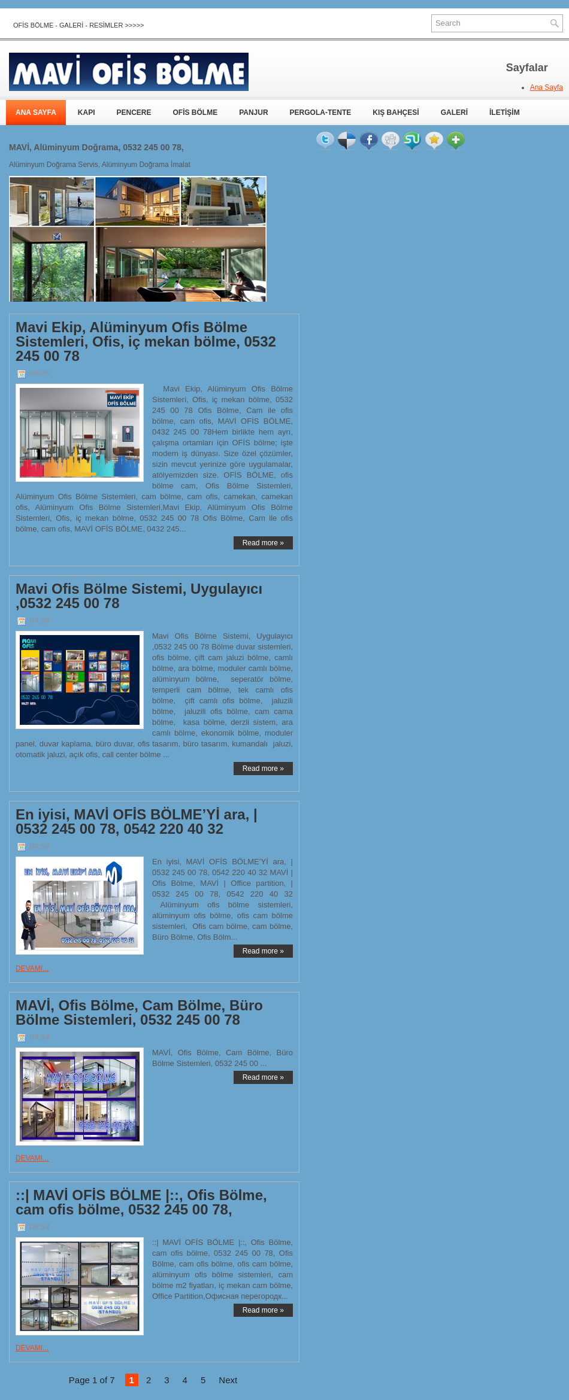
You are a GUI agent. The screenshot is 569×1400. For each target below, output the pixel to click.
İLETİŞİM (504, 112)
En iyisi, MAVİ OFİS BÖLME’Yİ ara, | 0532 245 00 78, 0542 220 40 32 (137, 821)
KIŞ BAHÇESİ (396, 112)
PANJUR (253, 112)
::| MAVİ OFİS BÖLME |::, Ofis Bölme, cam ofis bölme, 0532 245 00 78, (141, 1202)
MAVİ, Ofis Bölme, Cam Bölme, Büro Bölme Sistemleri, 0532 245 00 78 (139, 1012)
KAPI (86, 112)
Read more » (263, 543)
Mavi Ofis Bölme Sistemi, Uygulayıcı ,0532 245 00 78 (139, 596)
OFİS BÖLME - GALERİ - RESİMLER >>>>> (78, 25)
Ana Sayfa (546, 87)
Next (228, 1380)
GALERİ (454, 112)
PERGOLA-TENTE (321, 112)
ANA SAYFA (36, 112)
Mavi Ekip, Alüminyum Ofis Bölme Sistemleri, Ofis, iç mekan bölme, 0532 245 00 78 (146, 341)
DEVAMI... (32, 968)
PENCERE (133, 112)
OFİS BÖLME (194, 112)
